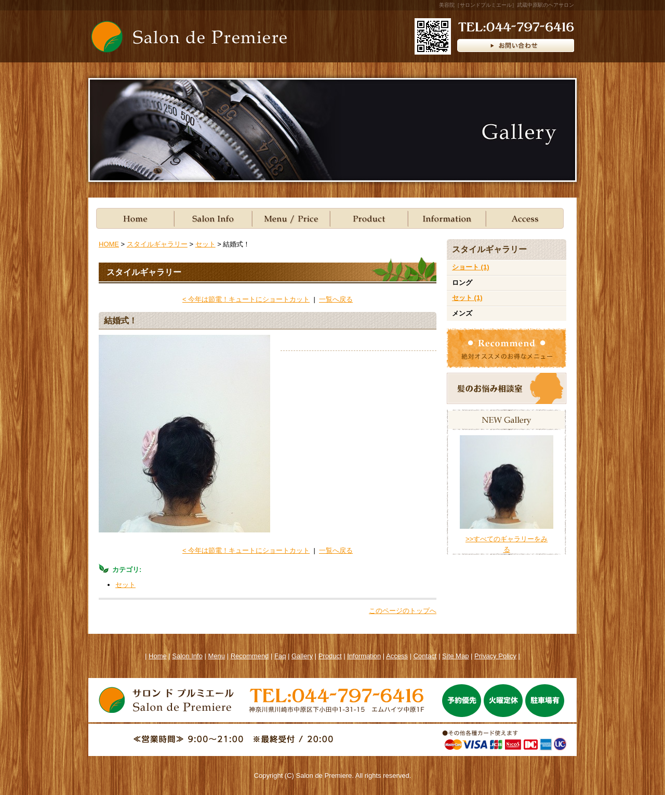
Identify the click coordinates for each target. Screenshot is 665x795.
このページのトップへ (402, 611)
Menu (216, 656)
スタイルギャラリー (157, 244)
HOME (109, 244)
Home (135, 218)
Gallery (302, 656)
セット (205, 244)
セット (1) (467, 298)
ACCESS (525, 218)
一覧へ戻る (336, 299)
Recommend (250, 656)
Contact (425, 656)
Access (397, 656)
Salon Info (213, 218)
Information (447, 218)
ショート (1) (470, 267)
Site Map (455, 656)
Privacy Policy (495, 656)
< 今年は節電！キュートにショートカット (246, 299)
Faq (280, 656)
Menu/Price (291, 218)
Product (369, 218)
